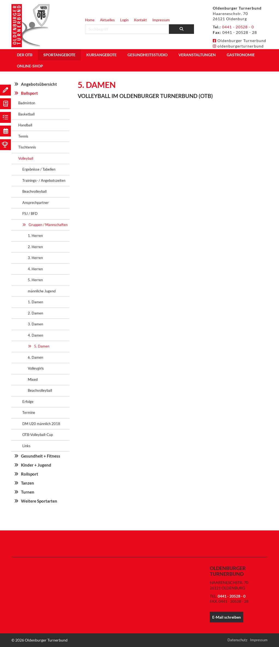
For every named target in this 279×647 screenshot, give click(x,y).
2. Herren (35, 247)
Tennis (23, 136)
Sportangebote (59, 54)
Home (90, 20)
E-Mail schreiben (226, 617)
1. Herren (35, 235)
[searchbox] (127, 29)
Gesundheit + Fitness (40, 455)
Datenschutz (237, 640)
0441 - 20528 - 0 (238, 27)
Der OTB (24, 54)
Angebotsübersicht (39, 84)
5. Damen (41, 346)
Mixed (33, 379)
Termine (28, 412)
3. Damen (35, 324)
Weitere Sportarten (39, 500)
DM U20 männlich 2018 (41, 424)
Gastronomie (241, 54)
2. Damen (35, 313)
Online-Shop (30, 66)
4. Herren (35, 269)
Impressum (161, 20)
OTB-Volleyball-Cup (37, 434)
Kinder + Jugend (36, 464)
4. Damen (35, 335)
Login (124, 20)
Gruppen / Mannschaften (48, 224)
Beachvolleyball (34, 191)
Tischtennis (27, 147)
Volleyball (25, 158)
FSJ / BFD (30, 213)
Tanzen (27, 482)
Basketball (26, 114)
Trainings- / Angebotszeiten (43, 180)
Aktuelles (107, 20)
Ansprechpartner (35, 202)
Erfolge (28, 401)
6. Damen (35, 357)
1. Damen (35, 302)
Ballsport (29, 93)
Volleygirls (36, 368)
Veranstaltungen (197, 54)
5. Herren (35, 280)
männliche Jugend (42, 291)
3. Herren (35, 258)
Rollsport (29, 473)
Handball (25, 125)
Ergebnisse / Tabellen (38, 169)
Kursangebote (101, 54)
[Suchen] (181, 29)
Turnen (27, 491)
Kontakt (140, 20)
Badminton (26, 103)
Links (26, 446)
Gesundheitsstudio (148, 54)
